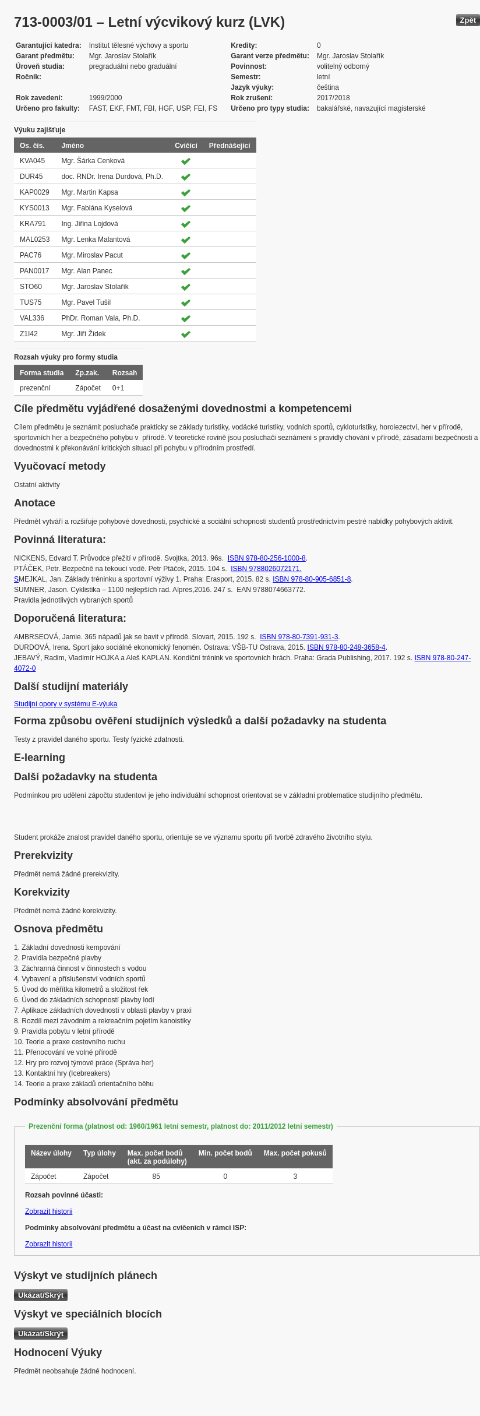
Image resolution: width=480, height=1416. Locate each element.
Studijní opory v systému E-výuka (65, 704)
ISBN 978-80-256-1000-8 (267, 558)
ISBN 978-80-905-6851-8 (312, 579)
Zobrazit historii (48, 1211)
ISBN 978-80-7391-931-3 (299, 637)
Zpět (468, 20)
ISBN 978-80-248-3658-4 (347, 647)
